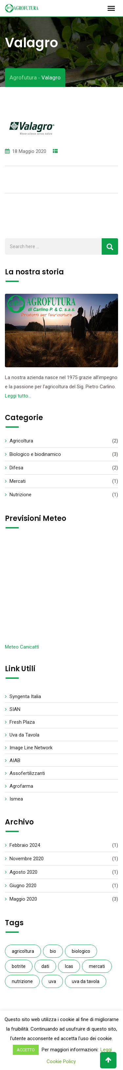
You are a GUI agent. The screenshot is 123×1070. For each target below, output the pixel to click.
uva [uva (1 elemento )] (52, 981)
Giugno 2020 (23, 885)
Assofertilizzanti (27, 773)
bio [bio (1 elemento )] (53, 951)
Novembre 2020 (27, 859)
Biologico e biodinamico (35, 454)
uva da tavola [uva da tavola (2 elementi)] (85, 981)
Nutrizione (20, 495)
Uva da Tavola (24, 735)
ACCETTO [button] (26, 1049)
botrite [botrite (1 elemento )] (19, 966)
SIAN (15, 709)
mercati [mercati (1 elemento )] (97, 966)
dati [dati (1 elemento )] (45, 966)
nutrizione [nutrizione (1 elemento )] (22, 981)
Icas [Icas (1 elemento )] (69, 966)
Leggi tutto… (18, 396)
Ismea (16, 799)
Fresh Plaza (22, 722)
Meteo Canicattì (22, 647)
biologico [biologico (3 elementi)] (81, 951)
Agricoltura (21, 441)
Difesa (16, 468)
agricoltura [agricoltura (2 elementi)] (23, 951)
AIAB (15, 760)
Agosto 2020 (23, 872)
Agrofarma (21, 786)
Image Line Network (31, 748)
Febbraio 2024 (25, 845)
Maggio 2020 (23, 899)
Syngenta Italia (25, 696)
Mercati (18, 481)
